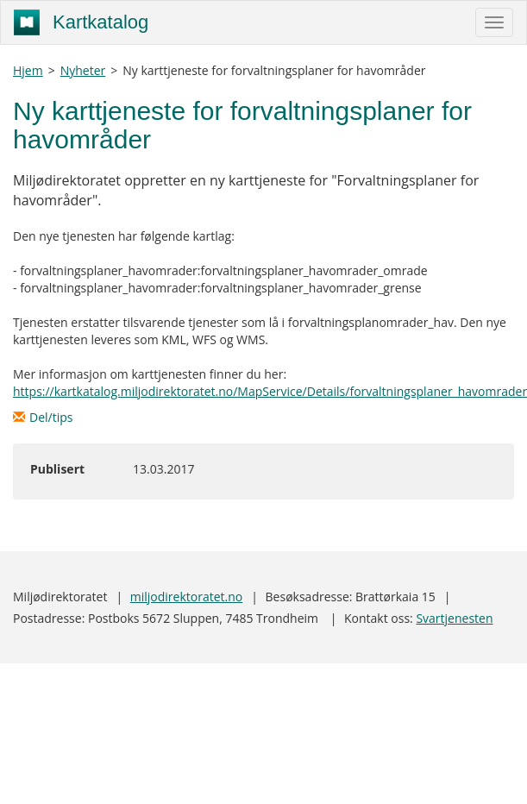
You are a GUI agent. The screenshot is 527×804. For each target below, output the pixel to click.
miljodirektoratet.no (186, 596)
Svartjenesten (454, 618)
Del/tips (42, 417)
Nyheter (83, 70)
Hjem (28, 70)
